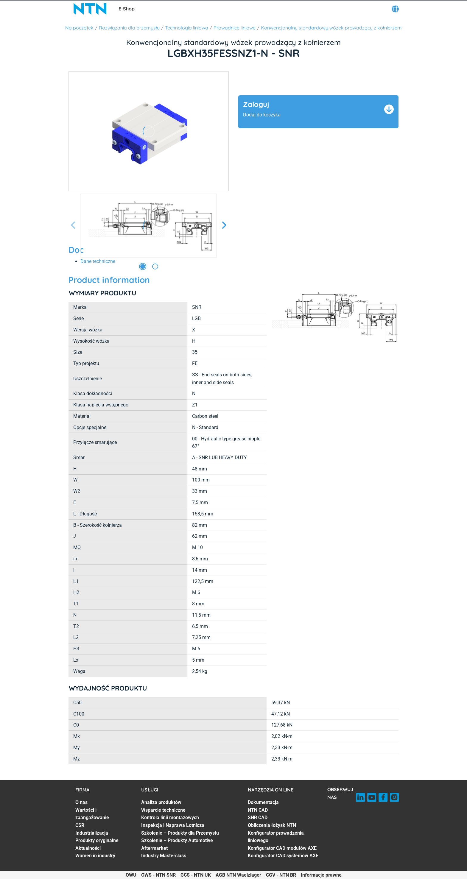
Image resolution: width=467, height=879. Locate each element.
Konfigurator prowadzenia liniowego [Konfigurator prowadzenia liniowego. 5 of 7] (276, 837)
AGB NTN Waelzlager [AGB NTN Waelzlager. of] (238, 875)
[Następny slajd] (224, 225)
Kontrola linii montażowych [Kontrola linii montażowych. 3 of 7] (170, 817)
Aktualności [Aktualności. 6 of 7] (88, 848)
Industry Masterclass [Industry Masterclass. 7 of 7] (163, 855)
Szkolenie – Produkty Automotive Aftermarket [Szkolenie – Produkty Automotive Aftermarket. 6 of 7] (177, 844)
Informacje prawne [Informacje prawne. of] (321, 875)
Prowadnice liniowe (235, 28)
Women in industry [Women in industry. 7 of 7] (95, 855)
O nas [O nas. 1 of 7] (81, 802)
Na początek (79, 28)
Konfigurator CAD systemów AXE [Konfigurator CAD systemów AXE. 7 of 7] (283, 855)
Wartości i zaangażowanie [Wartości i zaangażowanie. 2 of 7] (92, 814)
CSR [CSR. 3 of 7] (79, 825)
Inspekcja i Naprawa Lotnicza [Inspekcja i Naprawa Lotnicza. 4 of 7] (172, 825)
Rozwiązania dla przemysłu (129, 28)
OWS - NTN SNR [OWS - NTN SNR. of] (158, 875)
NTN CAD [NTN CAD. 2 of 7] (258, 810)
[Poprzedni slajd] (73, 225)
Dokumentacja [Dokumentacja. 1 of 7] (263, 802)
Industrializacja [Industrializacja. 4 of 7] (91, 833)
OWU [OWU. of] (131, 875)
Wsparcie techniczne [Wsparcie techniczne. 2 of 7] (163, 810)
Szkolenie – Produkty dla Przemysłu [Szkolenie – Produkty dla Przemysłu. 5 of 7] (180, 833)
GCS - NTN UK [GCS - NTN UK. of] (195, 875)
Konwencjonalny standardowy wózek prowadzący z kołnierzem (331, 28)
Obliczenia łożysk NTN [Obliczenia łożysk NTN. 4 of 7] (272, 825)
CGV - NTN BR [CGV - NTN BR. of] (281, 875)
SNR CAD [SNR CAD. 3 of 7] (257, 817)
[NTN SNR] (90, 9)
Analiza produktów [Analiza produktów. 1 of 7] (161, 802)
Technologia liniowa (186, 28)
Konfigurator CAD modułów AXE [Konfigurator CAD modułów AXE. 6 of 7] (282, 848)
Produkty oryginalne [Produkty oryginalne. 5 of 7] (97, 840)
